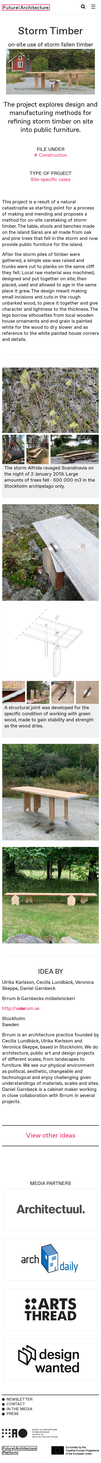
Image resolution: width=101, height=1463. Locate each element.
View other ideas (50, 1136)
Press (12, 1414)
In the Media (19, 1409)
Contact (16, 1404)
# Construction (50, 155)
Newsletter (19, 1399)
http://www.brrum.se (20, 1008)
